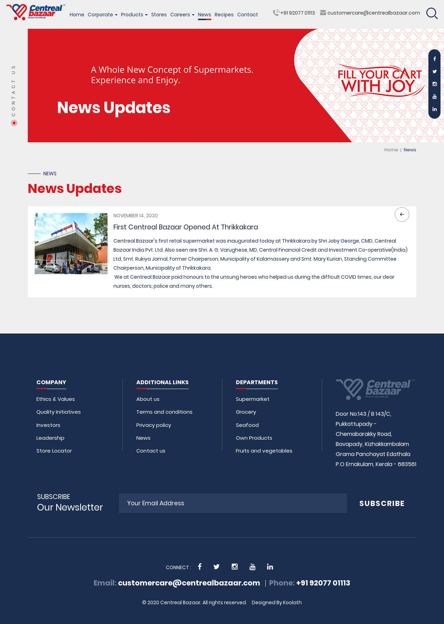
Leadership (50, 437)
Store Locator (54, 450)
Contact (247, 14)
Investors (48, 425)
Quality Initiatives (58, 411)
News (204, 14)
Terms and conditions (164, 411)
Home (77, 14)
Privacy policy (153, 425)
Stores (159, 14)
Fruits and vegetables (264, 450)
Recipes (224, 14)
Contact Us (13, 90)
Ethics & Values (55, 399)
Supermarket (253, 399)
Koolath (292, 602)
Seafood (247, 425)
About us (148, 399)
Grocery (246, 411)
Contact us (150, 450)
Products (134, 14)
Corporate (103, 14)
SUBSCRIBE (382, 503)
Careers (182, 14)
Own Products (254, 437)
